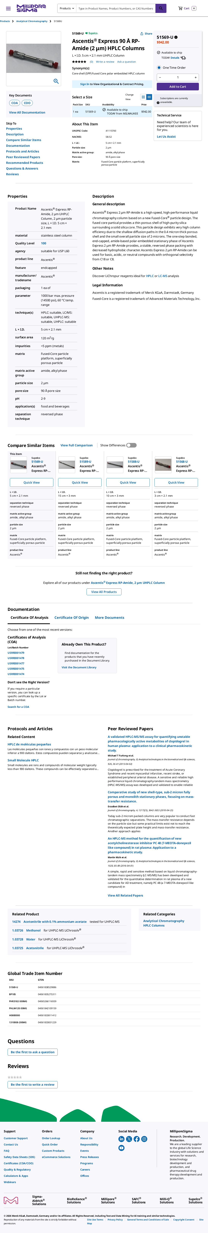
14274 (16, 922)
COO (27, 103)
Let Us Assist (166, 136)
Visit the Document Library (79, 667)
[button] (178, 68)
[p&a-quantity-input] (178, 77)
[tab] (8, 21)
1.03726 (17, 930)
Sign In (84, 84)
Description (15, 134)
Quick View (31, 482)
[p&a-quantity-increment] (196, 77)
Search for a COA (18, 707)
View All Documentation (27, 112)
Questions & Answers (22, 168)
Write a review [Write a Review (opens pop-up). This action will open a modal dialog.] (105, 61)
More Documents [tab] (109, 617)
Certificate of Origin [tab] (71, 617)
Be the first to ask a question (32, 1052)
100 (43, 243)
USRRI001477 (16, 663)
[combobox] (111, 8)
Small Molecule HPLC (23, 760)
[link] (21, 1138)
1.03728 (17, 939)
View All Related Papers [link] (125, 895)
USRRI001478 (16, 658)
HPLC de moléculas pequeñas (29, 744)
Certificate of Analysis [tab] (29, 617)
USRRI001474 (16, 674)
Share (146, 33)
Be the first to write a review (34, 1085)
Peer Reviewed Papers (23, 157)
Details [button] (175, 57)
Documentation (18, 146)
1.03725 (17, 948)
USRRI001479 (16, 652)
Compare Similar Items (23, 140)
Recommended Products (24, 163)
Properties (14, 128)
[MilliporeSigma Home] (31, 8)
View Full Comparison (77, 445)
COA (14, 103)
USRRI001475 (16, 668)
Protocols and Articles (22, 151)
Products (5, 21)
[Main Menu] (8, 8)
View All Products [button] (104, 592)
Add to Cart (177, 86)
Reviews (12, 174)
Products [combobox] (65, 8)
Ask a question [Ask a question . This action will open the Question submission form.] (126, 61)
